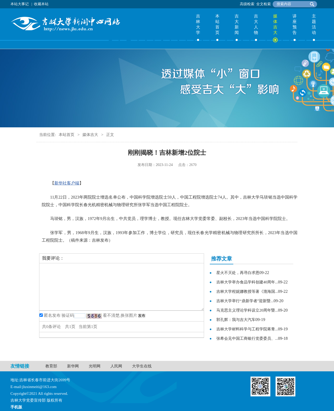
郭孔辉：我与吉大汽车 (235, 320)
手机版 (16, 407)
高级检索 (247, 4)
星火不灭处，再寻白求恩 (237, 273)
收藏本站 (41, 4)
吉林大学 (198, 24)
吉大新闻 (237, 24)
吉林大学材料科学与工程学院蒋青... (247, 329)
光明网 (94, 366)
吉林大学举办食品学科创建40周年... (247, 282)
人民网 (116, 366)
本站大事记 (19, 4)
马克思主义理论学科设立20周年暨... (247, 310)
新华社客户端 (66, 183)
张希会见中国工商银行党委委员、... (247, 338)
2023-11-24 (164, 165)
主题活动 (314, 24)
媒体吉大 (275, 24)
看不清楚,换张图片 (120, 315)
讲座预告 (295, 24)
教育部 (51, 366)
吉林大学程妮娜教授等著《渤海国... (247, 291)
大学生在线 (142, 366)
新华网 (73, 366)
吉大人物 (256, 24)
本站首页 (217, 24)
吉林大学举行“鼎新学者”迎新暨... (245, 301)
